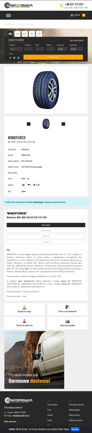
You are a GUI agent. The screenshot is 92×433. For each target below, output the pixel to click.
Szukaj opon (53, 57)
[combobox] (15, 49)
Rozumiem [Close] (75, 429)
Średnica (48, 45)
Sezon (11, 53)
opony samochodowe (26, 24)
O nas (49, 409)
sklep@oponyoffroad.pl (21, 415)
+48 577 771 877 (74, 4)
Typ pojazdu (60, 45)
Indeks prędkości (74, 409)
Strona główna (52, 404)
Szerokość (28, 45)
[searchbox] (15, 49)
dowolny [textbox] (60, 49)
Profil (36, 45)
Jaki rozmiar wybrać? (77, 40)
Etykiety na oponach (76, 420)
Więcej (66, 429)
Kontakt (50, 415)
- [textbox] (47, 49)
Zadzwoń (47, 202)
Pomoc (49, 420)
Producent (12, 45)
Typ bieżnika (73, 45)
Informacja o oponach (76, 404)
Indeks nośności (74, 415)
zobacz (23, 191)
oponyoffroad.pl (9, 24)
